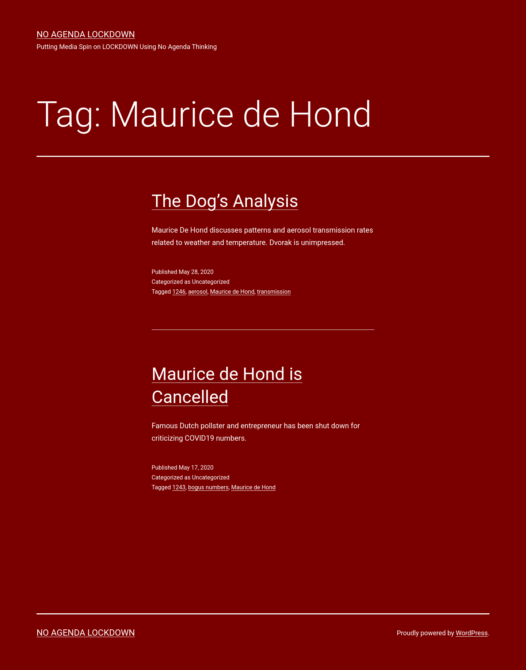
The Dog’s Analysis (225, 201)
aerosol (197, 291)
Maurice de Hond (232, 291)
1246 (179, 291)
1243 (179, 487)
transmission (274, 291)
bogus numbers (208, 487)
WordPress (472, 633)
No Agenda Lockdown (86, 34)
